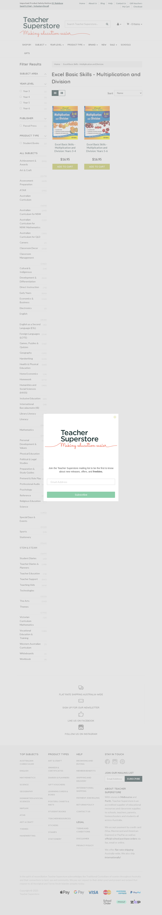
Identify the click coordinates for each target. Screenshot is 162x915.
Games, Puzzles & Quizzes (29, 345)
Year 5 (26, 102)
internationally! (113, 857)
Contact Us (121, 3)
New (104, 44)
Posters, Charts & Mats (58, 803)
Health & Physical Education (29, 366)
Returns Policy (85, 804)
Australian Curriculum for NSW (30, 212)
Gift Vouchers (136, 3)
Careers (24, 242)
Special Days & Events (27, 519)
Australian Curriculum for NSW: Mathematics (30, 223)
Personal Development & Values (28, 444)
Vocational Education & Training (26, 634)
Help (110, 3)
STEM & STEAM (28, 547)
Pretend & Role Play (30, 478)
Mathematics (27, 429)
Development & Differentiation (28, 279)
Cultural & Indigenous (26, 270)
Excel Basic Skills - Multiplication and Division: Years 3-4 (65, 148)
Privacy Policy (85, 845)
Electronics (26, 308)
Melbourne (126, 797)
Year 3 (26, 91)
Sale (113, 44)
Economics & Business (26, 300)
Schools (126, 44)
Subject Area (29, 73)
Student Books (31, 143)
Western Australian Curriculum (30, 645)
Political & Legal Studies (28, 461)
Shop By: (26, 44)
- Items (134, 24)
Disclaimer (82, 838)
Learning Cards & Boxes (58, 793)
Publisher (26, 118)
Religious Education (30, 501)
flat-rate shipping (124, 849)
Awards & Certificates (55, 769)
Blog (103, 3)
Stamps (52, 832)
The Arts (24, 600)
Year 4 (26, 96)
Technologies (27, 590)
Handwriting (26, 358)
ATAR (23, 190)
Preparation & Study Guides (27, 470)
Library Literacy (28, 413)
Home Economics (29, 373)
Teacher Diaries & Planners (29, 565)
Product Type (76, 44)
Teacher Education (30, 573)
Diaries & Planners (58, 777)
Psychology (26, 489)
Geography (26, 352)
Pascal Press (30, 125)
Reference (25, 495)
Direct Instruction (29, 287)
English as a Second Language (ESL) (30, 326)
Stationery (25, 537)
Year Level (57, 44)
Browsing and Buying (84, 762)
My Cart (125, 6)
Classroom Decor (29, 248)
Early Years (25, 292)
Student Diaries (28, 558)
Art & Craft (26, 170)
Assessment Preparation (26, 182)
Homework (25, 379)
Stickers (53, 825)
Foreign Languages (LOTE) (30, 335)
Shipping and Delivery (83, 779)
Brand (93, 44)
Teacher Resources (59, 818)
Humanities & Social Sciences (31, 800)
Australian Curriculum (25, 197)
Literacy (24, 419)
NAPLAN (24, 808)
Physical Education (30, 453)
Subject (40, 44)
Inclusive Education (30, 398)
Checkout (137, 6)
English (23, 313)
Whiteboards (27, 653)
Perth (108, 800)
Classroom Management (27, 255)
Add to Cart (65, 166)
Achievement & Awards (28, 162)
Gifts (27, 53)
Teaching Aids (27, 584)
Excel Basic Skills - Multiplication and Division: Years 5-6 (97, 148)
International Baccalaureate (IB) (29, 406)
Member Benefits (85, 770)
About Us (93, 3)
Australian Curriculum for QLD (30, 234)
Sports (23, 531)
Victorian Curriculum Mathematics (27, 621)
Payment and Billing (88, 798)
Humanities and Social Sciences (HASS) (28, 388)
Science (24, 506)
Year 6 (26, 108)
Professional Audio (30, 483)
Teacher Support (29, 579)
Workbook (25, 658)
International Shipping (85, 789)
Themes (24, 606)
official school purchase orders (121, 838)
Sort (110, 93)
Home (82, 3)
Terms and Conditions (83, 830)
